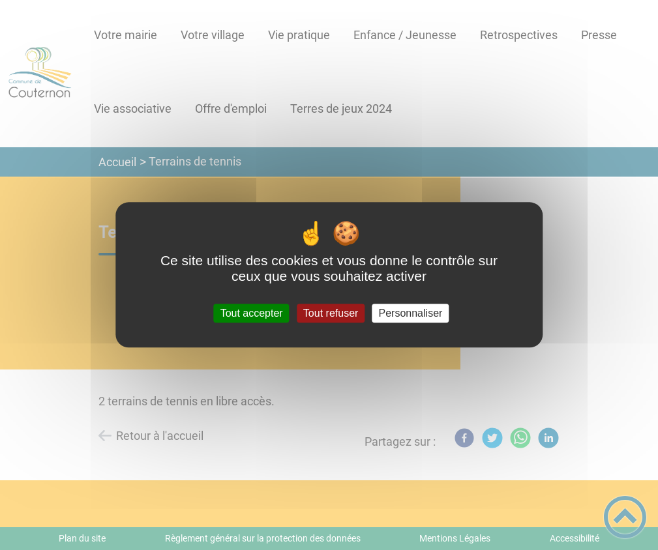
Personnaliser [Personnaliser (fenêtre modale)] (411, 313)
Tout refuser (330, 313)
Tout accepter (251, 313)
